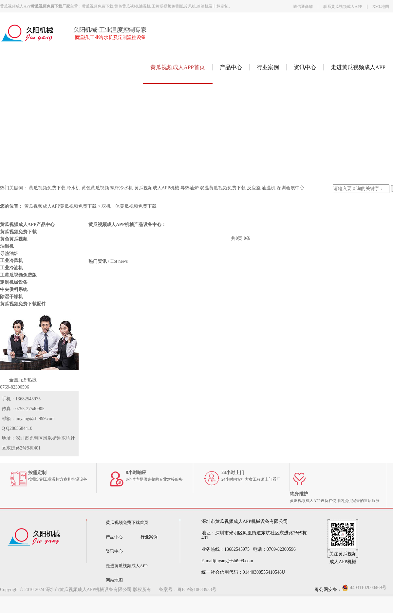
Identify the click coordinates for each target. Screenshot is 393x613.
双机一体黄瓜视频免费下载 (129, 206)
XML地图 (380, 7)
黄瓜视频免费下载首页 (127, 522)
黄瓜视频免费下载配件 (23, 303)
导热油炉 (189, 187)
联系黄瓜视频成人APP (342, 7)
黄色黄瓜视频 (95, 187)
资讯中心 (305, 67)
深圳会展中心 (290, 187)
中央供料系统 (14, 289)
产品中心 (231, 67)
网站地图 (114, 580)
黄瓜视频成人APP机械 (156, 187)
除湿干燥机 (11, 296)
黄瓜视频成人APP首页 (177, 67)
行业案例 (268, 67)
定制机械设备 (14, 282)
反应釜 (254, 187)
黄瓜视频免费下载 (47, 187)
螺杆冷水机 (121, 187)
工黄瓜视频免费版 (18, 275)
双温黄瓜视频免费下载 (223, 187)
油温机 (268, 187)
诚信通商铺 (303, 7)
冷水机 (73, 187)
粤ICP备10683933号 (196, 589)
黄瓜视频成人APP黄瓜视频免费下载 (60, 206)
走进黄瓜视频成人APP (358, 67)
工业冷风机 (11, 260)
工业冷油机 (11, 267)
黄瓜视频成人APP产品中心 (27, 224)
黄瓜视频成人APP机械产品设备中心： (127, 224)
